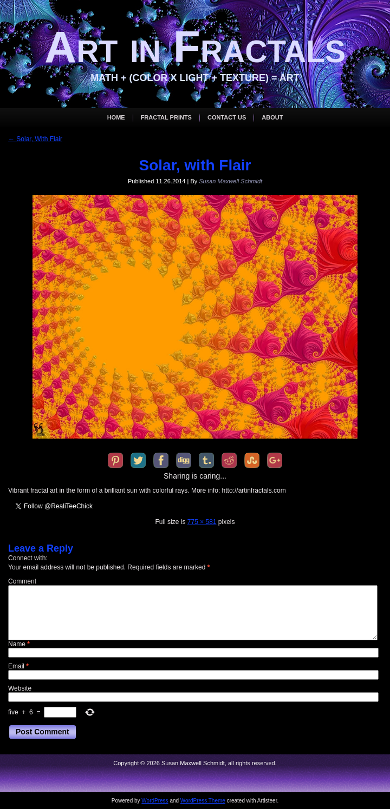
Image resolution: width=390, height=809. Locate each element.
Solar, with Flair (195, 165)
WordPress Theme (202, 801)
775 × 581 (202, 522)
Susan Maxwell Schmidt (230, 181)
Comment (22, 581)
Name (19, 644)
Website (19, 688)
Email (18, 666)
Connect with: (28, 558)
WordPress (154, 801)
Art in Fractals (195, 46)
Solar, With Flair (35, 139)
